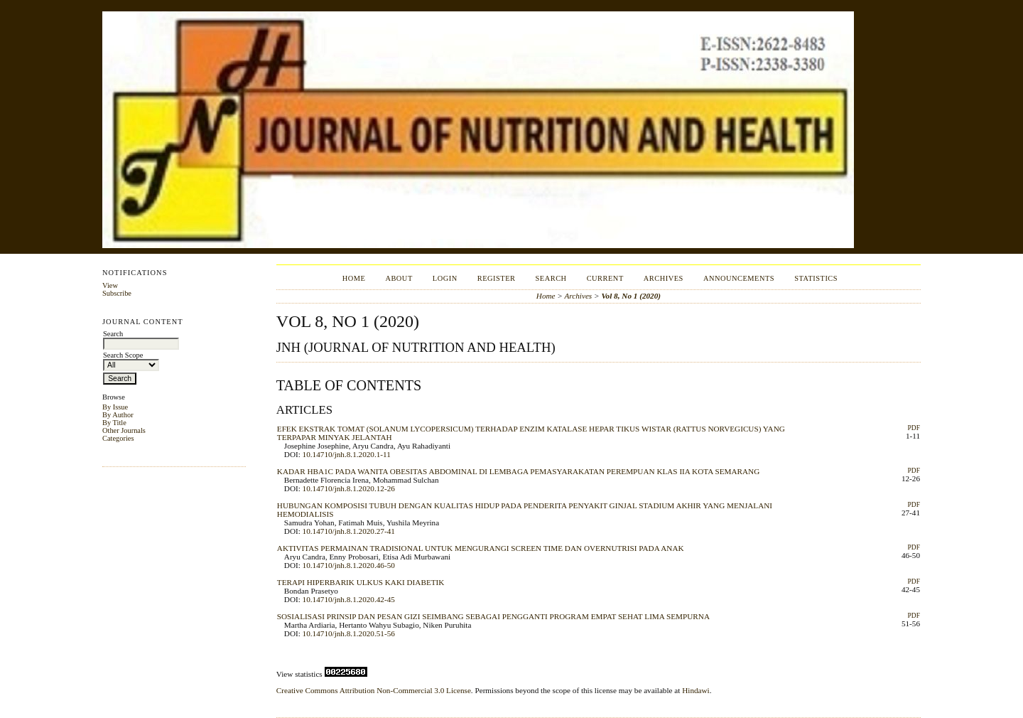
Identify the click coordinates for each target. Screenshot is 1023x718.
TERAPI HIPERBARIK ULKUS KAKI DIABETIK (361, 582)
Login (445, 278)
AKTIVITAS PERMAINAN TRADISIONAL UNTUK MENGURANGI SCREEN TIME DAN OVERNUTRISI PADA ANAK (480, 548)
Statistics (816, 278)
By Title (114, 423)
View (110, 285)
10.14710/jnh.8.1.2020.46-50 (349, 565)
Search (551, 278)
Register (496, 278)
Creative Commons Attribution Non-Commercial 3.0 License (373, 690)
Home (354, 278)
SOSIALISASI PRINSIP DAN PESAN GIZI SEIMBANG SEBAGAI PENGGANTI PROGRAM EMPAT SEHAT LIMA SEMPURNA (493, 616)
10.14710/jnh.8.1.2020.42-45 (349, 599)
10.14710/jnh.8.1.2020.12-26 (349, 488)
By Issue (115, 407)
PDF (914, 428)
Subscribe (116, 293)
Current (605, 278)
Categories (118, 438)
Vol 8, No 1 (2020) (631, 295)
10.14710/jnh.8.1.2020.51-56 (349, 633)
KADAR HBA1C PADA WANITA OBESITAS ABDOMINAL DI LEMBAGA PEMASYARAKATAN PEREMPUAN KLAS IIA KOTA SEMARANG (518, 471)
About (398, 278)
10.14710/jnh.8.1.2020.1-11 (347, 454)
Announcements (738, 278)
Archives (663, 278)
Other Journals (124, 430)
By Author (118, 415)
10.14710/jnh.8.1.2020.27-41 (349, 531)
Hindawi (696, 690)
